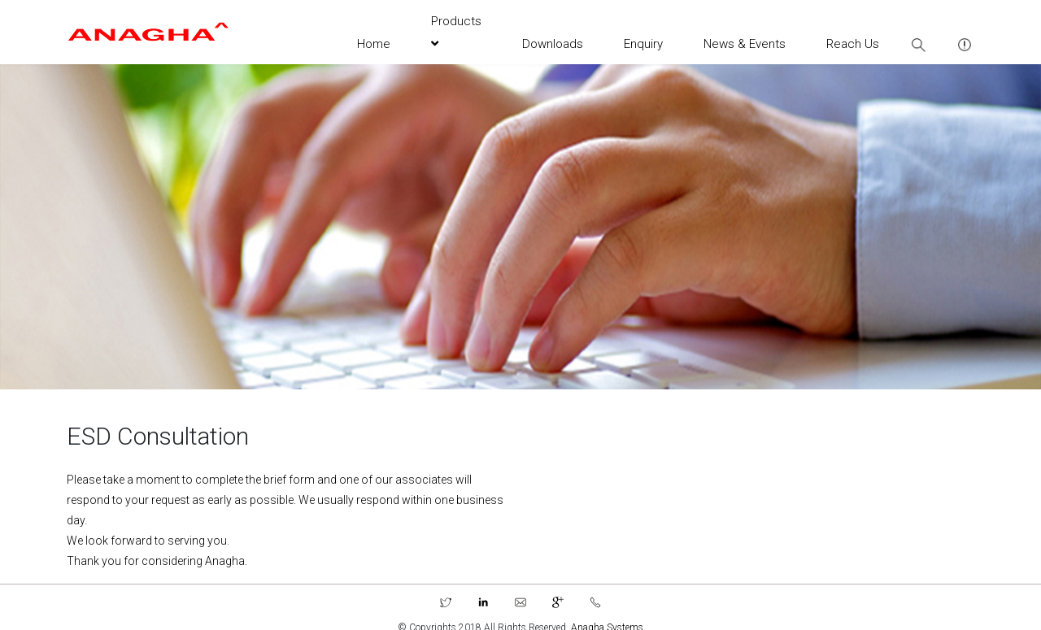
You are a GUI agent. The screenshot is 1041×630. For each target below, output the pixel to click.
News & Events (744, 44)
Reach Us (852, 44)
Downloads (552, 44)
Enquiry (643, 44)
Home (373, 44)
